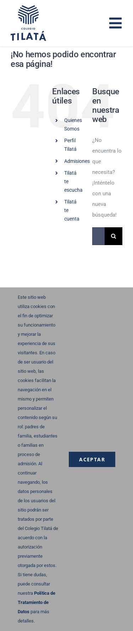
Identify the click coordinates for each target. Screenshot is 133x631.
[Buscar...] (98, 236)
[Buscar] (113, 236)
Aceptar (92, 459)
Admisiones (77, 161)
